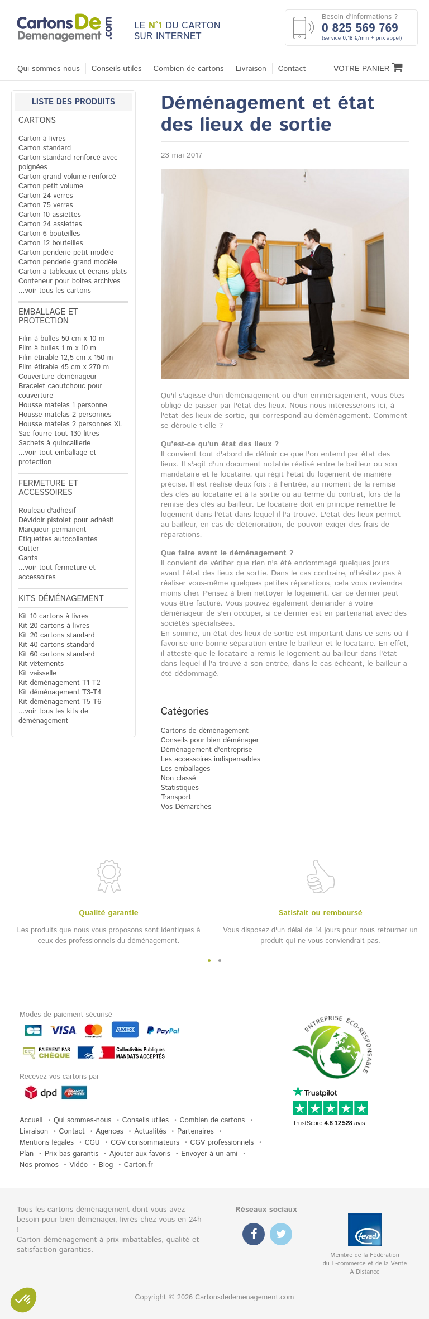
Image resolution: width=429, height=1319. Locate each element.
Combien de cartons (188, 68)
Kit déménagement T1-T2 (59, 683)
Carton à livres (42, 139)
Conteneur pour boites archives (69, 281)
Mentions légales (47, 1142)
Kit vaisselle (37, 673)
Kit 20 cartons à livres (53, 626)
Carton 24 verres (45, 196)
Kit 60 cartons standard (56, 654)
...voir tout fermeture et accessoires (57, 573)
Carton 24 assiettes (50, 224)
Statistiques (180, 788)
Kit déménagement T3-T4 (59, 692)
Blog (105, 1165)
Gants (27, 558)
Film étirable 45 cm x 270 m (63, 367)
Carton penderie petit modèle (66, 252)
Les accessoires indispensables (210, 759)
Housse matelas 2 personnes (65, 414)
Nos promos (39, 1165)
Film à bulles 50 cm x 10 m (61, 339)
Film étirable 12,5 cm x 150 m (65, 358)
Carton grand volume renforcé (67, 177)
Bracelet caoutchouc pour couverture (60, 391)
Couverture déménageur (57, 377)
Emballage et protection (48, 317)
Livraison (251, 68)
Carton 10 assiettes (49, 214)
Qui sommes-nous (48, 68)
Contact (292, 68)
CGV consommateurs (145, 1142)
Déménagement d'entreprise (206, 750)
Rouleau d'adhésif (47, 511)
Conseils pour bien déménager (210, 740)
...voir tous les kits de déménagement (53, 716)
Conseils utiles (117, 68)
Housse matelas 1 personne (62, 405)
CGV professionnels (222, 1142)
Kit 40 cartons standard (56, 645)
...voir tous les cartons (54, 290)
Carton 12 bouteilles (50, 243)
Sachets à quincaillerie (54, 443)
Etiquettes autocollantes (57, 539)
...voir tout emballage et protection (57, 457)
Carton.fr (138, 1165)
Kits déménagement (61, 598)
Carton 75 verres (45, 205)
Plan (27, 1154)
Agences (109, 1131)
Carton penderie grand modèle (67, 262)
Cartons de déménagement (205, 731)
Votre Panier (368, 67)
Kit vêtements (41, 664)
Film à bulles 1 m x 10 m (57, 348)
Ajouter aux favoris (139, 1154)
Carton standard (44, 148)
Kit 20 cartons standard (56, 635)
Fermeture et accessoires (48, 488)
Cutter (28, 549)
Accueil (31, 1120)
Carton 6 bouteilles (49, 233)
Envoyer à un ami (209, 1154)
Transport (176, 797)
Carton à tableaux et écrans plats (72, 271)
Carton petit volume (50, 186)
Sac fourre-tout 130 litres (58, 433)
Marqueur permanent (52, 530)
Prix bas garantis (72, 1154)
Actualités (150, 1131)
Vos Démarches (186, 807)
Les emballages (186, 769)
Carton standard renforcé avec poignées (68, 163)
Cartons (37, 120)
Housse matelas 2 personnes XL (70, 424)
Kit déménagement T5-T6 (59, 702)
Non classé (178, 778)
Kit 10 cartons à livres (53, 616)
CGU (92, 1142)
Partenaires (195, 1131)
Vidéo (78, 1165)
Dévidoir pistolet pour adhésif (65, 520)
